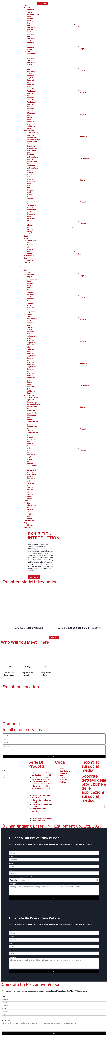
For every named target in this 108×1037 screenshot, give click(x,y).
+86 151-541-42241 (17, 777)
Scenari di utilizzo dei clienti (30, 249)
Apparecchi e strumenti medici (32, 204)
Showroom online (31, 241)
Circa (26, 236)
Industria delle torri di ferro (31, 184)
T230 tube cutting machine (28, 627)
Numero (11, 856)
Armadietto (32, 148)
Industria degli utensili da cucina (31, 194)
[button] (27, 266)
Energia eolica (30, 233)
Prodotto (27, 7)
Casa (25, 5)
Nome (11, 850)
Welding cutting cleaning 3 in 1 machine (80, 627)
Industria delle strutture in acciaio (31, 218)
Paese (11, 863)
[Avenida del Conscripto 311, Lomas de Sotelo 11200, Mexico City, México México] (54, 705)
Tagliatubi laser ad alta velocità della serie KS (31, 83)
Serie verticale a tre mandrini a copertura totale (31, 42)
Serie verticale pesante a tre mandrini (31, 29)
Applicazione (29, 130)
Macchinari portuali (31, 211)
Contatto (27, 262)
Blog (25, 258)
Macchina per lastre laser (31, 116)
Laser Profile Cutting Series (30, 19)
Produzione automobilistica (33, 138)
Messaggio (12, 884)
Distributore (29, 256)
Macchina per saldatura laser (31, 125)
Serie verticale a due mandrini (31, 63)
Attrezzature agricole (32, 134)
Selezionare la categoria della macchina (21, 877)
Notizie (30, 260)
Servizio (27, 238)
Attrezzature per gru (32, 158)
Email (11, 870)
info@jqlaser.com (13, 770)
